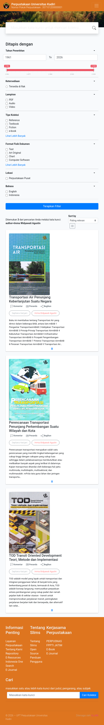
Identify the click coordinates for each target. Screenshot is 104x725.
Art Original (15, 152)
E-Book (50, 649)
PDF (11, 99)
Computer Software (19, 160)
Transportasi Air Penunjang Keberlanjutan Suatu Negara (30, 299)
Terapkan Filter (52, 206)
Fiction (12, 127)
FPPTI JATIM (54, 645)
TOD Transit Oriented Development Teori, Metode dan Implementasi (35, 557)
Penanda (33, 306)
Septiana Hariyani (19, 313)
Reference (14, 120)
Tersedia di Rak (17, 86)
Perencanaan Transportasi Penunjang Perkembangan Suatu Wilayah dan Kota (34, 426)
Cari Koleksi (89, 695)
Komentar (16, 306)
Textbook (14, 123)
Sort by (72, 216)
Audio (12, 103)
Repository (12, 653)
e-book (12, 131)
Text (11, 149)
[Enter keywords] (43, 695)
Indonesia (14, 195)
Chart (12, 156)
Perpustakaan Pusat (19, 178)
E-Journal (11, 669)
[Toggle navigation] (96, 5)
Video (12, 107)
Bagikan (46, 306)
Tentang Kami (14, 649)
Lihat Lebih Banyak (15, 136)
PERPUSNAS (54, 641)
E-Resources (13, 657)
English (13, 191)
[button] (52, 348)
